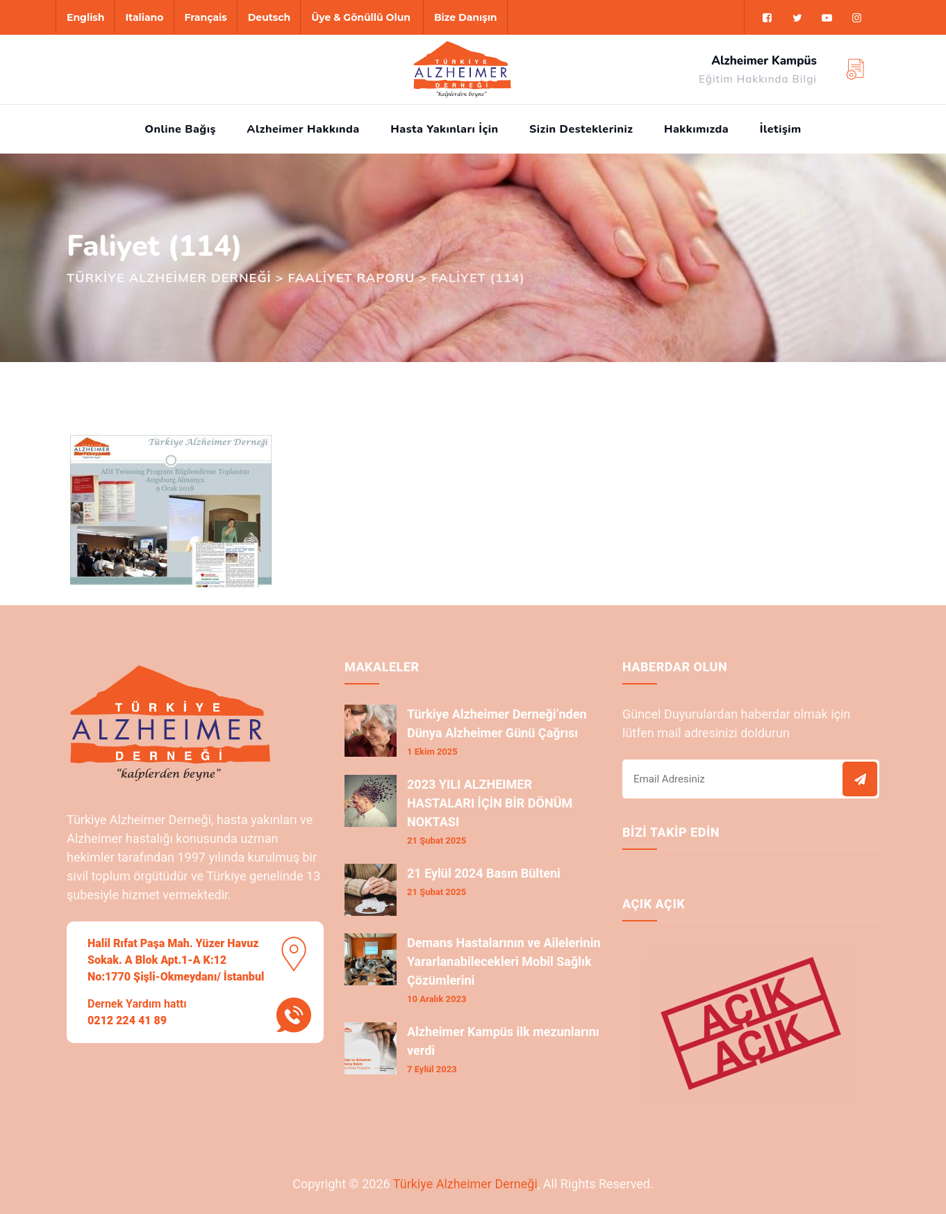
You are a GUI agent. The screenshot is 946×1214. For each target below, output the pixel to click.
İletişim (781, 129)
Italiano (144, 17)
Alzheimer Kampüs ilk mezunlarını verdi (503, 1041)
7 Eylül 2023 (432, 1069)
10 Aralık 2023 (436, 999)
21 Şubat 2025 (436, 840)
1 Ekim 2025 (432, 751)
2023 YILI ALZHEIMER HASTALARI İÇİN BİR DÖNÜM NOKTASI (489, 803)
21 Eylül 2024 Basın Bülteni (484, 873)
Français (206, 17)
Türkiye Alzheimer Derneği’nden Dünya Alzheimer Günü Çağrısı (497, 723)
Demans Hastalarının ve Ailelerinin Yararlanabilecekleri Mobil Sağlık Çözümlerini (504, 961)
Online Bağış (180, 129)
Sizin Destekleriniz (581, 129)
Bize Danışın (465, 17)
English (85, 17)
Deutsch (269, 17)
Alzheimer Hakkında (303, 129)
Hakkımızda (696, 129)
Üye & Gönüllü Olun (360, 17)
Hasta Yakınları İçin (444, 129)
